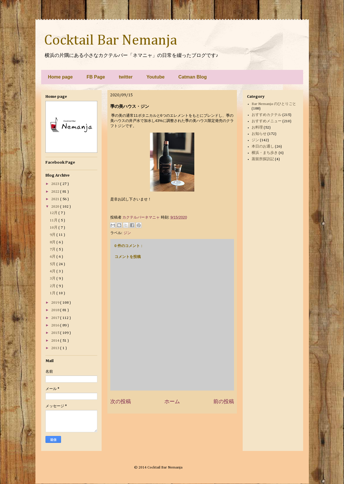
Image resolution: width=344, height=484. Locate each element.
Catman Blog (192, 76)
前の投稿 (223, 401)
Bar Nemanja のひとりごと (274, 104)
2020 (55, 206)
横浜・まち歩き (265, 153)
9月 (53, 235)
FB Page (96, 76)
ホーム (172, 401)
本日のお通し (263, 146)
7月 (53, 249)
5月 (53, 264)
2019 (55, 303)
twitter (126, 76)
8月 (53, 242)
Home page (60, 76)
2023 (55, 184)
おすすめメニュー (267, 121)
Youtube (156, 76)
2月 (53, 286)
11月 (54, 220)
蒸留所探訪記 (263, 159)
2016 (55, 325)
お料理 (257, 127)
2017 (55, 318)
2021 (55, 199)
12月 (54, 213)
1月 (53, 293)
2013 (55, 348)
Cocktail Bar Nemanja (110, 40)
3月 (53, 278)
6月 (53, 257)
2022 (55, 192)
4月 (53, 271)
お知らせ (259, 134)
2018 (55, 310)
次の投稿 (120, 401)
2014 (55, 341)
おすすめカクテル (267, 115)
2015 (55, 333)
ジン (127, 233)
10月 (54, 227)
